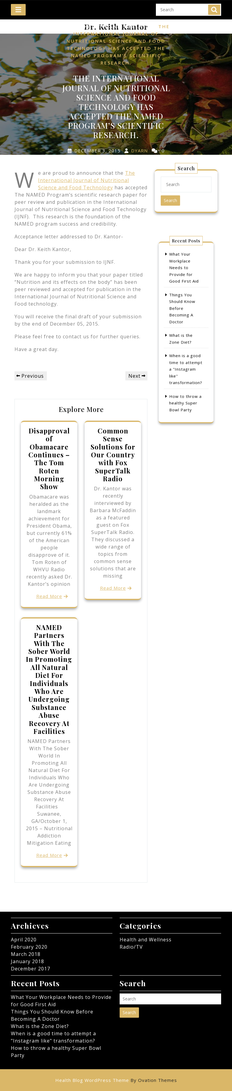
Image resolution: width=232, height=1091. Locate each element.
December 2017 (30, 968)
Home (70, 27)
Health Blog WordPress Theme (116, 1080)
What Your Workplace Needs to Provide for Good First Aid (184, 285)
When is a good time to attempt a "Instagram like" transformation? (186, 359)
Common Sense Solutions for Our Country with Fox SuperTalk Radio (113, 454)
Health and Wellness (118, 27)
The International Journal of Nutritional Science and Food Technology (86, 180)
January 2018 (27, 961)
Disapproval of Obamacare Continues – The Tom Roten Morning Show (49, 458)
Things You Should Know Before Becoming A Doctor (183, 315)
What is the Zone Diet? (40, 1026)
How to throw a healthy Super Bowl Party (185, 383)
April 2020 (24, 939)
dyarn (139, 151)
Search (214, 7)
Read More (49, 596)
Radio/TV (131, 946)
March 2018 (25, 954)
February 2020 (29, 946)
